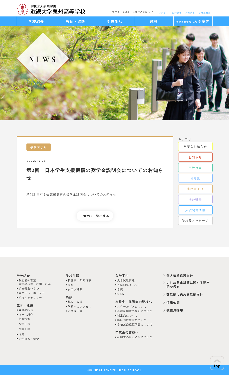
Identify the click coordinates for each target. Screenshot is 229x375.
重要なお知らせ (195, 146)
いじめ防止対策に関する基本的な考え (188, 285)
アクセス (163, 12)
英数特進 (24, 319)
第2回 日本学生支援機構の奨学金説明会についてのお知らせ (71, 194)
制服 (71, 285)
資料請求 (190, 12)
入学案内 (122, 276)
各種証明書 (205, 12)
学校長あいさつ (29, 288)
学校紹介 (23, 276)
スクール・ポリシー (32, 293)
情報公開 (173, 302)
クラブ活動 (75, 289)
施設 (69, 297)
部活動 (195, 178)
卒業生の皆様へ (127, 332)
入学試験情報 (126, 280)
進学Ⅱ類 (24, 329)
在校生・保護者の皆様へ (133, 302)
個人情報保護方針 (180, 276)
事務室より (195, 189)
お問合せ (177, 12)
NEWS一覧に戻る (95, 216)
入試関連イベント (129, 285)
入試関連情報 (195, 210)
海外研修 (195, 199)
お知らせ (195, 157)
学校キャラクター (30, 297)
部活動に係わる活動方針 (185, 294)
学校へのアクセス (79, 306)
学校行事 (195, 168)
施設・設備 (75, 301)
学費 (120, 289)
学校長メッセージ (195, 220)
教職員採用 (175, 310)
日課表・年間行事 (79, 280)
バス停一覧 (75, 311)
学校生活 (72, 276)
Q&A (120, 294)
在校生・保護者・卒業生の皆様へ (131, 11)
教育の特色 (26, 310)
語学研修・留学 (29, 338)
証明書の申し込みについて (135, 337)
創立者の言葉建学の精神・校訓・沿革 (35, 282)
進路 (21, 334)
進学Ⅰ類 (24, 324)
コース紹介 (26, 314)
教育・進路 (25, 305)
